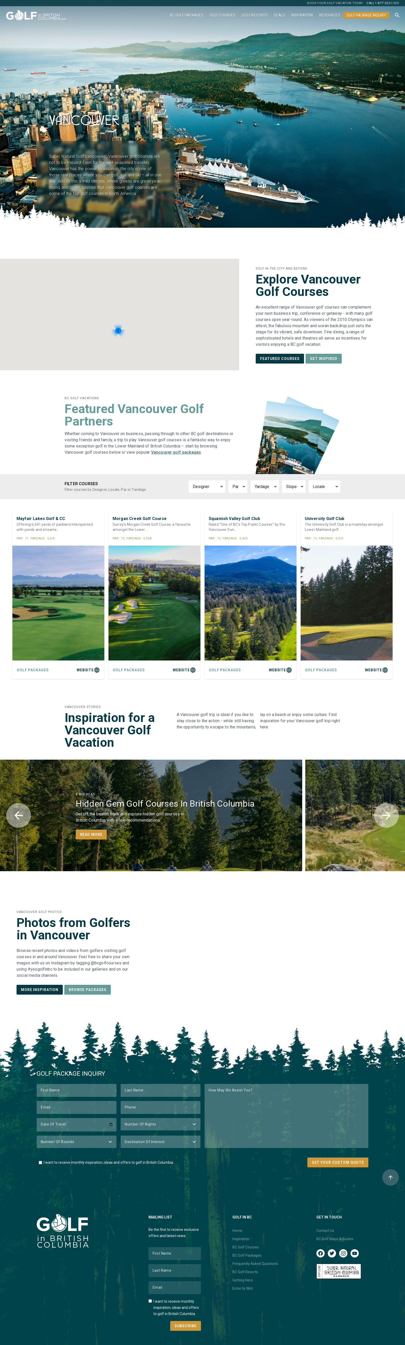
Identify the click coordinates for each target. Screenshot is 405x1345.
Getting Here (242, 1280)
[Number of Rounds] (76, 1142)
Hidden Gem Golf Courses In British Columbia (165, 803)
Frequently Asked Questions (255, 1264)
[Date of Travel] (76, 1124)
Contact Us (325, 1231)
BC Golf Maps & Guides (334, 1239)
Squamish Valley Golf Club (234, 518)
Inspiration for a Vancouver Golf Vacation (110, 730)
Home (237, 1231)
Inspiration (302, 15)
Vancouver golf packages (176, 452)
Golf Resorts (255, 15)
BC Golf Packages (186, 15)
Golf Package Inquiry (366, 15)
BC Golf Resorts (245, 1272)
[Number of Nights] (160, 1124)
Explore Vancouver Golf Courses (308, 285)
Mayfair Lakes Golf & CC (41, 518)
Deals (279, 15)
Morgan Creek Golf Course (140, 518)
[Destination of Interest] (160, 1142)
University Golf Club (324, 518)
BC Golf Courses (245, 1247)
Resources (329, 15)
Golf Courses (223, 15)
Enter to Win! (242, 1288)
